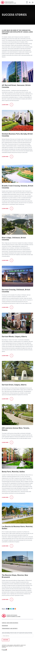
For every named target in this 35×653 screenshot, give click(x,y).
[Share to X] (8, 608)
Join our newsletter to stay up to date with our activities (17, 633)
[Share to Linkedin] (13, 608)
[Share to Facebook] (6, 608)
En (26, 1)
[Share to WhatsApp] (10, 608)
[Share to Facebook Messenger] (11, 608)
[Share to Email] (15, 608)
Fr (26, 3)
